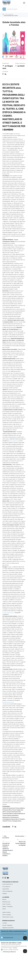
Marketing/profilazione (9, 951)
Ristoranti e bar (6, 901)
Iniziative (4, 893)
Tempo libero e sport (7, 917)
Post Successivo (20, 836)
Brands (4, 899)
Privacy (10, 947)
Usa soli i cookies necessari (10, 949)
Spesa (4, 908)
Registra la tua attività (7, 927)
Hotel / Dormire (6, 904)
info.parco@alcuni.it (13, 440)
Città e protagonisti (9, 14)
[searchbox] (14, 9)
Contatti (4, 923)
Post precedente (5, 837)
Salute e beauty (6, 912)
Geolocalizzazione (8, 937)
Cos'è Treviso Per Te (7, 884)
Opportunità (5, 889)
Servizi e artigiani (6, 914)
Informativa (15, 947)
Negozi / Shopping (7, 906)
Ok (25, 938)
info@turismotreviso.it (8, 702)
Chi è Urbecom (6, 886)
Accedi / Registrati (7, 925)
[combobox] (13, 9)
